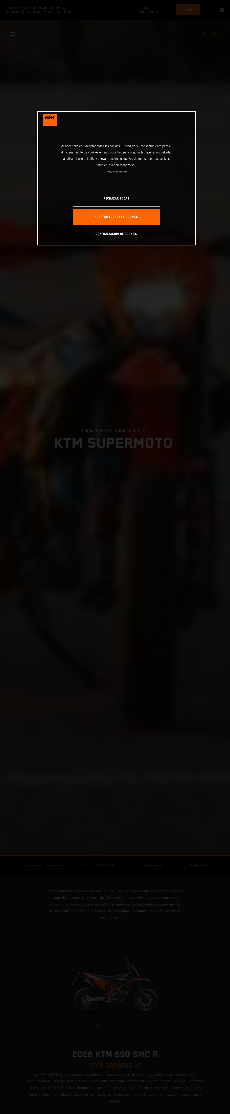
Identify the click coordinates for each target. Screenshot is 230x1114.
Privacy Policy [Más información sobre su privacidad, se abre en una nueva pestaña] (112, 172)
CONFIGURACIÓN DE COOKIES (116, 234)
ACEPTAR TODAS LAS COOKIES (116, 217)
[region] (116, 178)
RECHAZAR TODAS (116, 199)
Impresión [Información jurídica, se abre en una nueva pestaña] (123, 172)
